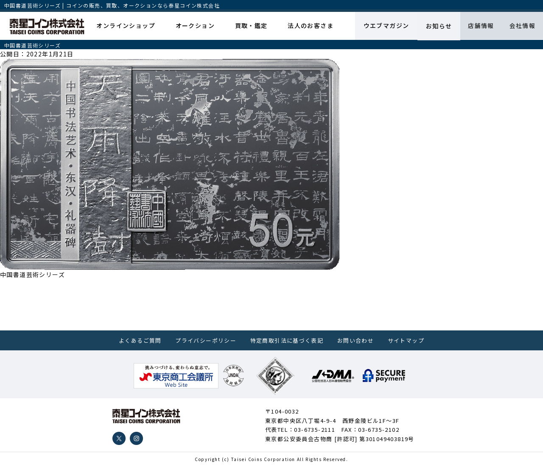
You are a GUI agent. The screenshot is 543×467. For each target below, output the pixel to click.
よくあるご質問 (140, 340)
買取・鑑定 (249, 26)
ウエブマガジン (382, 26)
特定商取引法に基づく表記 (287, 340)
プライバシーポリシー (205, 340)
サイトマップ (406, 340)
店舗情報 (478, 26)
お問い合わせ (355, 340)
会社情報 (521, 26)
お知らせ (435, 26)
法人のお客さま (307, 26)
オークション (194, 26)
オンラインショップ (126, 26)
